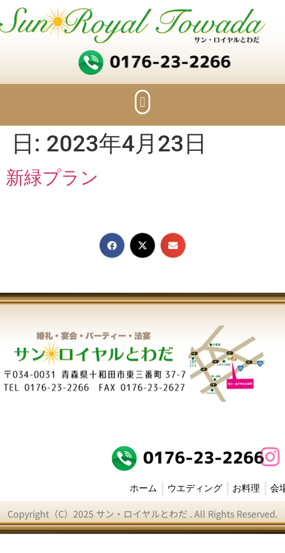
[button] (143, 102)
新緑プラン (52, 178)
